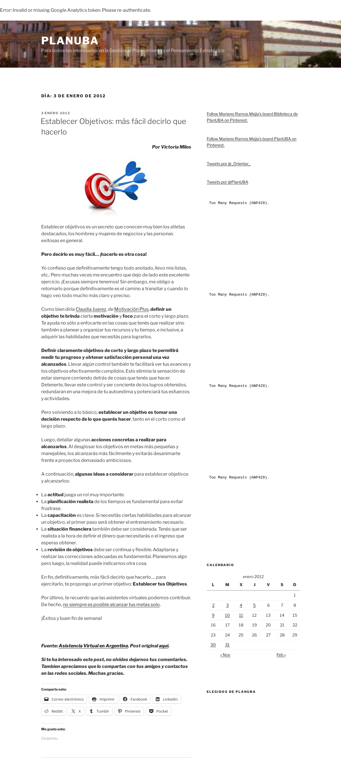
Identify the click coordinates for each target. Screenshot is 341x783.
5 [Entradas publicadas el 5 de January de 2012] (254, 605)
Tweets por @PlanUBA (227, 181)
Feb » (281, 654)
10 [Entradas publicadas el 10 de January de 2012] (227, 615)
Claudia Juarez (91, 309)
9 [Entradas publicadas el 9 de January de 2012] (213, 615)
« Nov (225, 654)
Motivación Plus (131, 309)
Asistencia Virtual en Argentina (93, 645)
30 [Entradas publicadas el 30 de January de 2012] (213, 644)
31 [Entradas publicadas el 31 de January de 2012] (227, 644)
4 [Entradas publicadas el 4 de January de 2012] (241, 605)
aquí (163, 645)
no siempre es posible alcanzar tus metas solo (111, 604)
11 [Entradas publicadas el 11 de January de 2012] (241, 615)
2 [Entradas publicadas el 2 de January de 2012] (213, 605)
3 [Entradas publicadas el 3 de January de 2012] (227, 605)
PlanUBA (70, 40)
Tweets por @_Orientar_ (229, 163)
